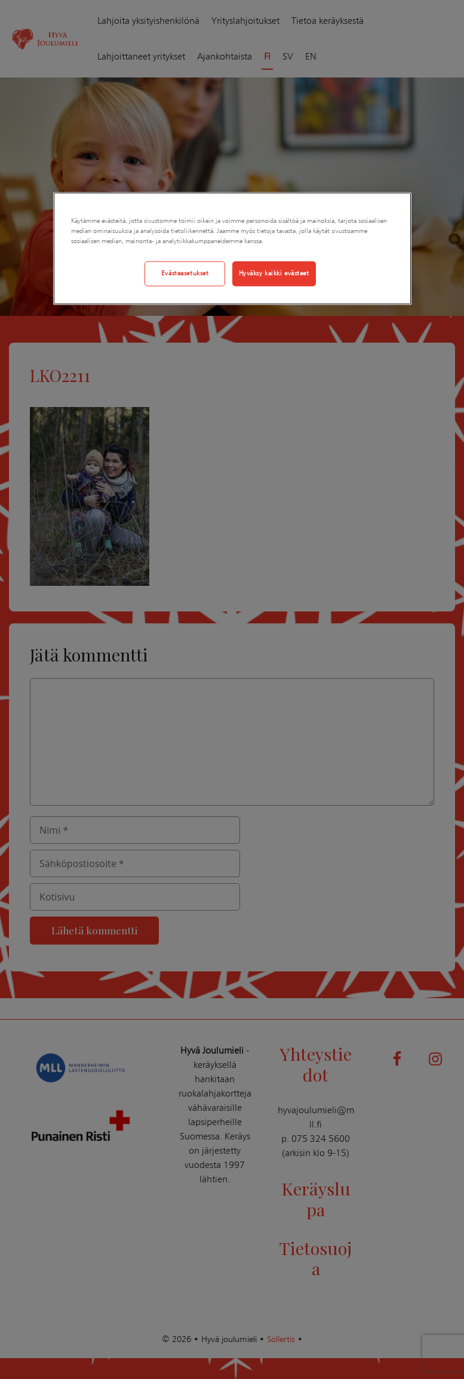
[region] (232, 248)
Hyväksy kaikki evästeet (274, 273)
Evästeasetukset (185, 273)
